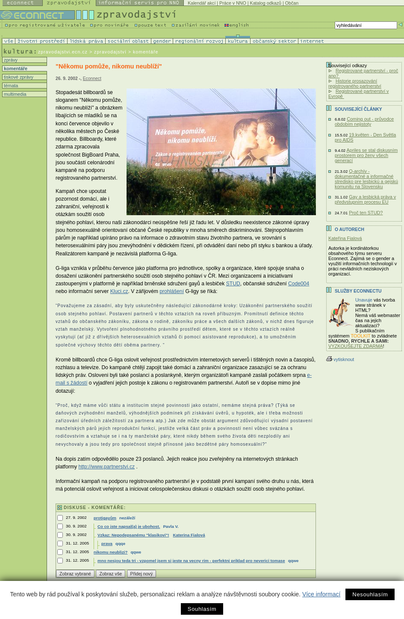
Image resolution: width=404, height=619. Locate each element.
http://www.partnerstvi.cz (106, 467)
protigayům (105, 517)
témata (10, 85)
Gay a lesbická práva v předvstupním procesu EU (365, 199)
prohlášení (171, 291)
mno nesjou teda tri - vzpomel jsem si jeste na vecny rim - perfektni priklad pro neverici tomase (191, 560)
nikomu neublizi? (110, 552)
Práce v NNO (232, 3)
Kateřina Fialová (345, 238)
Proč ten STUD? (366, 212)
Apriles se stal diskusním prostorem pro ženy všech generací (366, 155)
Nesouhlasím (370, 594)
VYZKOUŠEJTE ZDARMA (355, 346)
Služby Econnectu (358, 291)
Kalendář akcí (201, 3)
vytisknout (340, 359)
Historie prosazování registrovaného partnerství (354, 83)
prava (106, 543)
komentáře (15, 68)
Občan (291, 3)
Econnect (92, 78)
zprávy (10, 59)
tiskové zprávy (18, 77)
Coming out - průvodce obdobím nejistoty (364, 121)
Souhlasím (202, 609)
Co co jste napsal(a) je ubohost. (128, 526)
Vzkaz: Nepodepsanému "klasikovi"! (133, 535)
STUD (233, 284)
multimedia (15, 94)
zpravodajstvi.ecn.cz (63, 51)
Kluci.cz (119, 291)
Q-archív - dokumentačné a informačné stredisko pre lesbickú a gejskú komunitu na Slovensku (366, 179)
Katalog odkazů (265, 3)
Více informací (321, 594)
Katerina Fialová (189, 535)
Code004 (298, 284)
